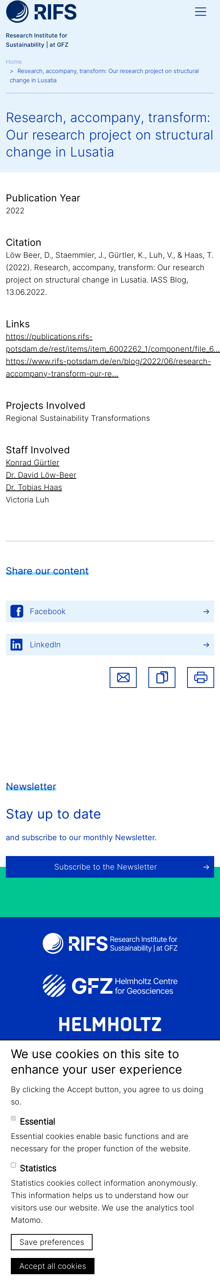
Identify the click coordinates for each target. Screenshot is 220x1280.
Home (14, 61)
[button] (161, 677)
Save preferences (51, 1242)
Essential (37, 1121)
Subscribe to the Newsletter (105, 866)
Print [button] (200, 677)
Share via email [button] (123, 677)
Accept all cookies (52, 1266)
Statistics (38, 1168)
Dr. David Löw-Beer (41, 475)
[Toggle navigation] (200, 11)
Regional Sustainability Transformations (78, 418)
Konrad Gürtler (32, 462)
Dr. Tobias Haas (34, 487)
